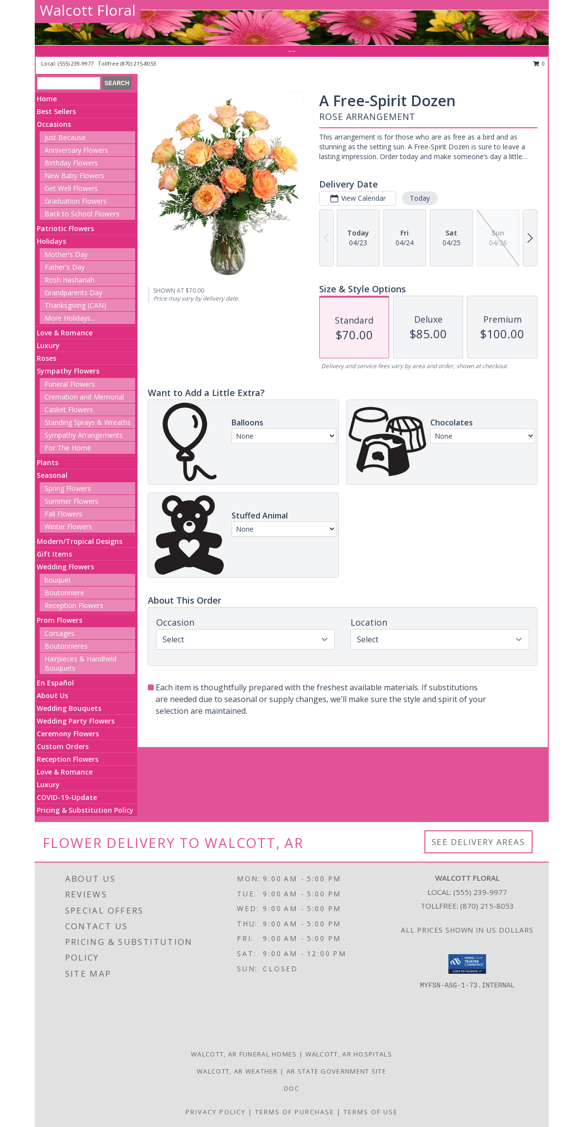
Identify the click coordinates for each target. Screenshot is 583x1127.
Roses (46, 358)
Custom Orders (63, 746)
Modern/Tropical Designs (79, 541)
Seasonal (52, 475)
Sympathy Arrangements (84, 435)
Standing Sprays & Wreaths (88, 422)
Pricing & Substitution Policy (85, 810)
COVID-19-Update (67, 797)
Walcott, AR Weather (237, 1071)
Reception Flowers (74, 605)
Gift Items (54, 554)
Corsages (59, 633)
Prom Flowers (59, 620)
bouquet (58, 580)
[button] (467, 964)
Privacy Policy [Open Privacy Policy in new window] (216, 1111)
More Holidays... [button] (70, 318)
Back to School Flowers (82, 213)
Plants (47, 462)
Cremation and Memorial (84, 396)
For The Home (68, 447)
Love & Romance (65, 332)
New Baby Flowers (74, 175)
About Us (52, 695)
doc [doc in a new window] (291, 1088)
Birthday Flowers (71, 162)
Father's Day (65, 267)
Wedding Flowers (65, 566)
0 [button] (539, 63)
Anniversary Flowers (76, 150)
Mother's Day (66, 254)
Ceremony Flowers (68, 733)
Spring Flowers (68, 488)
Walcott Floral (88, 10)
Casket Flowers (69, 409)
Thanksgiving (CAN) (75, 305)
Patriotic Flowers (65, 228)
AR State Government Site (336, 1071)
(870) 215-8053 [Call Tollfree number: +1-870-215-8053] (487, 906)
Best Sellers (56, 111)
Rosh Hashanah (69, 279)
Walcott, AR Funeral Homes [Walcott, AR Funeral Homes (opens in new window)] (244, 1054)
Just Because (65, 137)
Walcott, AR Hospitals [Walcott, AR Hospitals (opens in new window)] (348, 1054)
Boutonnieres (66, 646)
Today (420, 198)
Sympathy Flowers (68, 371)
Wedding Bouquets (69, 708)
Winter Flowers (68, 526)
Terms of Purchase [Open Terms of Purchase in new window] (294, 1111)
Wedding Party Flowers (76, 721)
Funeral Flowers (70, 384)
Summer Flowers (71, 501)
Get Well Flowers (71, 188)
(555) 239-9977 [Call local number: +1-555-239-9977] (76, 63)
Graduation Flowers (76, 201)
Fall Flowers (63, 513)
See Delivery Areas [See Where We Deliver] (478, 841)
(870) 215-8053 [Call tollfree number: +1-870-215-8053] (138, 63)
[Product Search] (68, 83)
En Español (55, 682)
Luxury (48, 345)
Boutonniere (64, 592)
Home (47, 98)
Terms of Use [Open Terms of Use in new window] (371, 1111)
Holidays (51, 241)
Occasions (54, 124)
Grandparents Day (73, 292)
